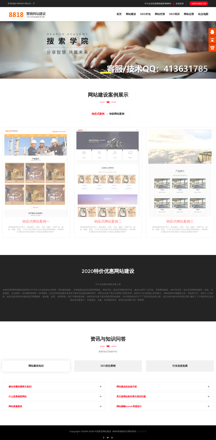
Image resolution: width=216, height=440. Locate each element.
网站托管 (160, 14)
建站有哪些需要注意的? (21, 387)
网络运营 (189, 14)
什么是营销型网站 (19, 397)
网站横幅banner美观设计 (130, 406)
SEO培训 (174, 14)
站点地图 (203, 14)
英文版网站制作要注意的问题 (132, 397)
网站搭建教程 (16, 406)
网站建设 (131, 14)
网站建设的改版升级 (128, 387)
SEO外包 (145, 14)
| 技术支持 (142, 431)
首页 (119, 14)
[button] (16, 50)
